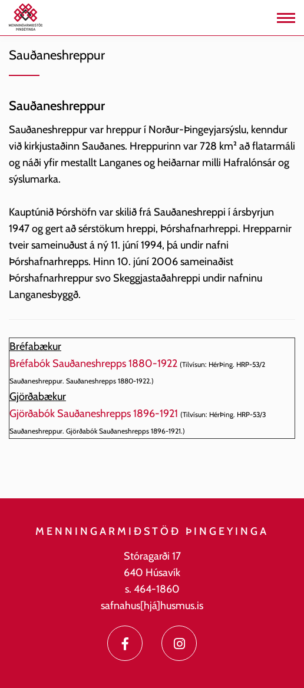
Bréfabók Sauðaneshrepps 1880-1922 (93, 363)
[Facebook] (125, 643)
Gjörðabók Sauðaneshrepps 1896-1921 (93, 413)
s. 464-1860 (152, 589)
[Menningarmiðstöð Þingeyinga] (25, 16)
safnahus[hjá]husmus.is (152, 605)
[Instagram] (179, 643)
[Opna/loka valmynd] (286, 18)
